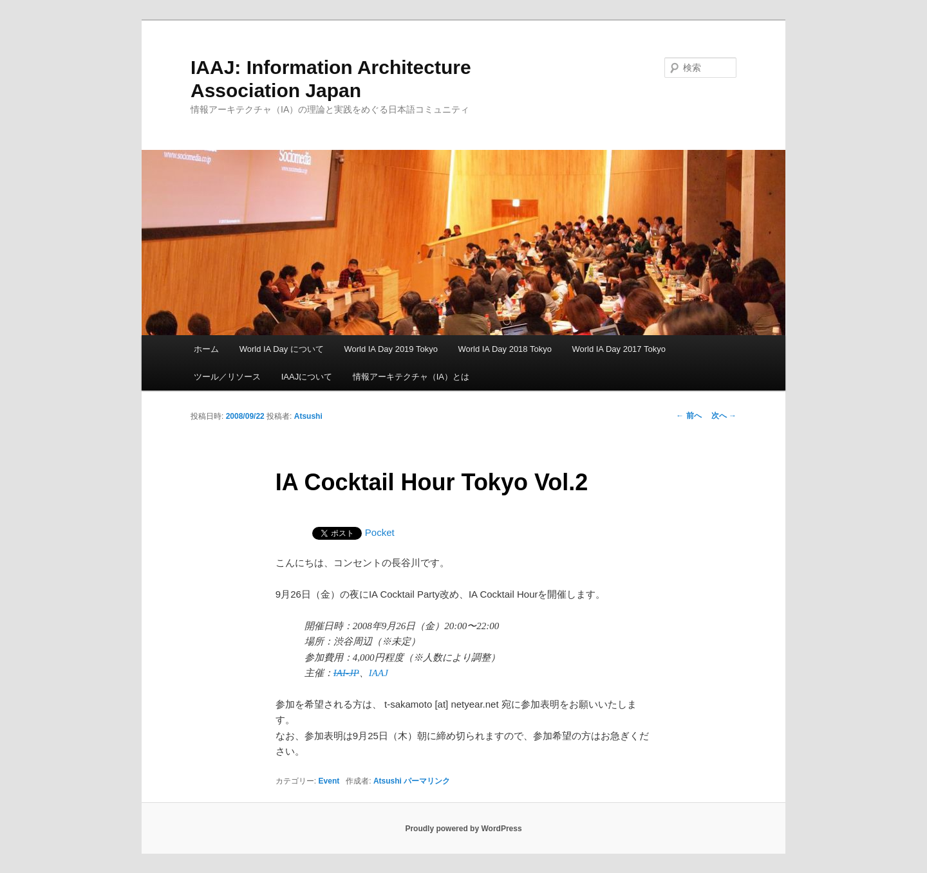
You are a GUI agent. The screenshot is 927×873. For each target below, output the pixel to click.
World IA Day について (281, 349)
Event (329, 781)
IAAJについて (306, 376)
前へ (688, 415)
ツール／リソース (227, 376)
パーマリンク (427, 781)
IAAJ (378, 673)
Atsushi (308, 416)
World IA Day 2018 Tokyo (505, 349)
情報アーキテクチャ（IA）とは (411, 376)
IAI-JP (346, 673)
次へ (723, 415)
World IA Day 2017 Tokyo (619, 349)
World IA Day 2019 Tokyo (391, 349)
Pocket (380, 532)
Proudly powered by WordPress (463, 828)
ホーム (206, 349)
